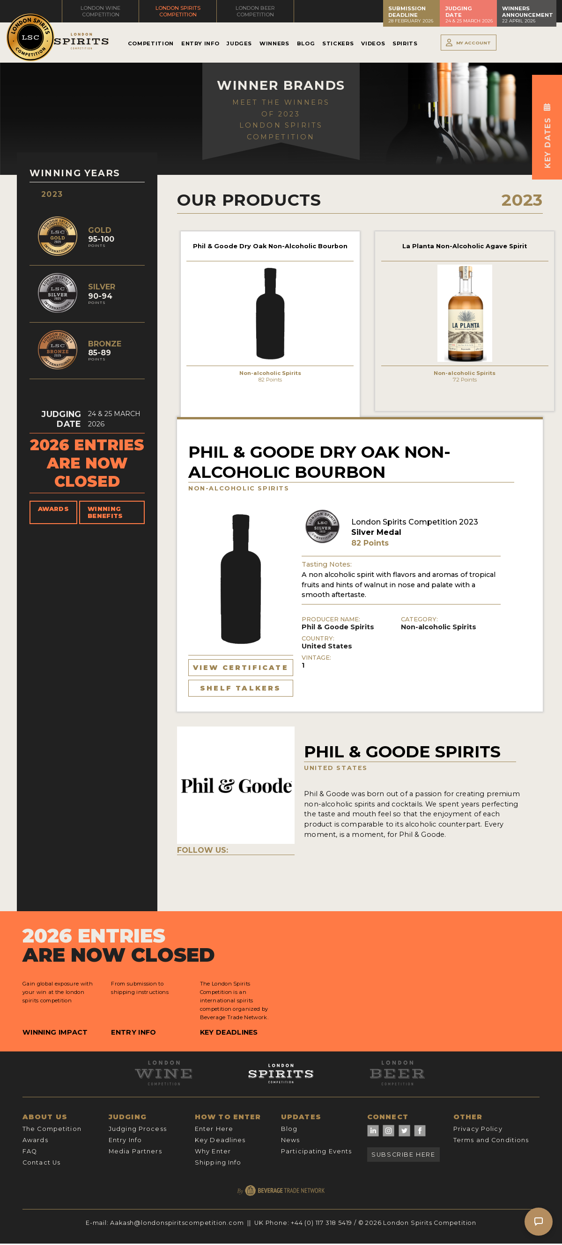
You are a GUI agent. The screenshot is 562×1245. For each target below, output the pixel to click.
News (290, 1140)
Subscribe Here (403, 1154)
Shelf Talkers (240, 688)
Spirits (404, 43)
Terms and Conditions (491, 1140)
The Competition (51, 1128)
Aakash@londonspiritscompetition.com (177, 1222)
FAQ (29, 1151)
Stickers (338, 43)
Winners (274, 43)
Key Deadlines (229, 1032)
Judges (239, 43)
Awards (53, 508)
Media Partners (135, 1151)
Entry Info (200, 43)
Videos (373, 43)
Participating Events (316, 1151)
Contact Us (41, 1162)
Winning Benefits (105, 512)
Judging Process (138, 1128)
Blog (306, 43)
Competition (151, 43)
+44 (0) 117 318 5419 (321, 1222)
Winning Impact (55, 1032)
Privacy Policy (478, 1128)
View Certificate (240, 667)
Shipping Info (218, 1162)
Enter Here (214, 1128)
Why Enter (213, 1151)
